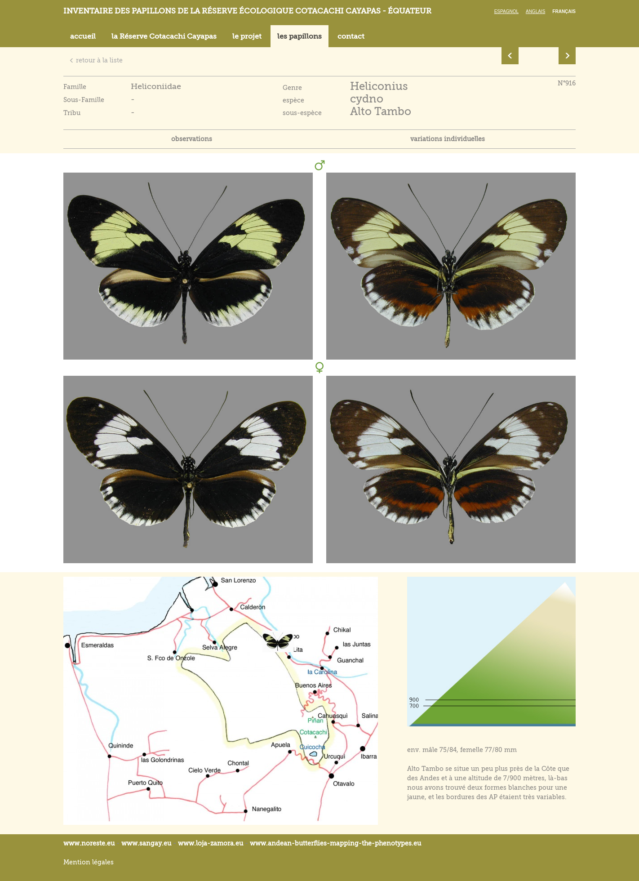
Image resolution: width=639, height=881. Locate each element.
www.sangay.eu (146, 843)
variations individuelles (447, 138)
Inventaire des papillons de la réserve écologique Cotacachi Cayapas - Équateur (247, 11)
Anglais (535, 11)
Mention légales (88, 862)
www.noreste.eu (89, 843)
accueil (83, 36)
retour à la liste (96, 60)
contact (350, 36)
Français (564, 11)
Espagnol (506, 11)
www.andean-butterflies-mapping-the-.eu (335, 843)
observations (191, 138)
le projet (247, 36)
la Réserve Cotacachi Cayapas (164, 36)
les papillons (299, 36)
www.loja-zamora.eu (210, 843)
